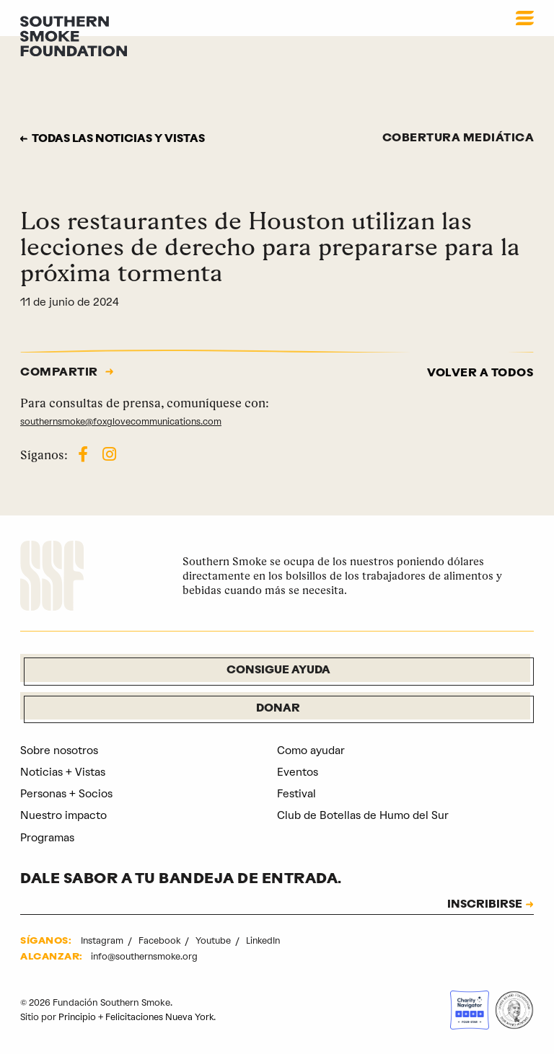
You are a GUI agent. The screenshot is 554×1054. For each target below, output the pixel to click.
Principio (77, 1016)
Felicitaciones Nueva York (160, 1016)
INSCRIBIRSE (483, 905)
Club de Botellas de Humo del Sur (363, 816)
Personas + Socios (66, 794)
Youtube (215, 941)
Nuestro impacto (63, 816)
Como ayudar (311, 750)
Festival (296, 794)
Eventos (297, 772)
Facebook (161, 941)
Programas (47, 837)
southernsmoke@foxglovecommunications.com (122, 421)
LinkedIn (265, 941)
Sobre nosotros (59, 750)
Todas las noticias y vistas (121, 139)
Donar (278, 709)
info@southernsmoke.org (145, 957)
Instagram (103, 941)
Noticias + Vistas (62, 772)
